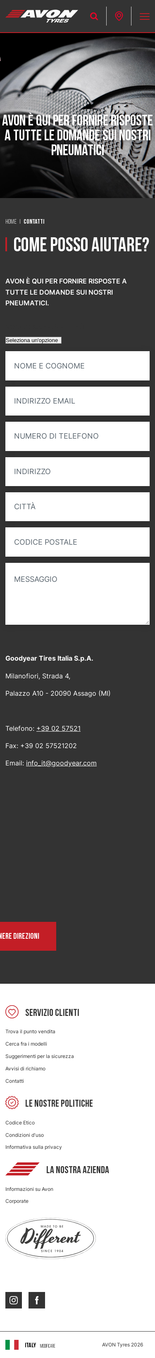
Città (25, 506)
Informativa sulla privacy (33, 1147)
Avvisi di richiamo (25, 1068)
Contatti (14, 1081)
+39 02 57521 (58, 728)
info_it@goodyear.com (61, 763)
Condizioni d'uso (24, 1135)
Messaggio (35, 579)
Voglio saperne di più (44, 327)
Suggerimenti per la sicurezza (39, 1056)
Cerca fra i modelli (26, 1044)
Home (11, 222)
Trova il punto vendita (30, 1031)
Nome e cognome (49, 366)
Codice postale (45, 542)
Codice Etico (20, 1122)
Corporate (17, 1201)
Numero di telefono (56, 436)
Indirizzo (32, 471)
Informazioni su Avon (29, 1189)
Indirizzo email (44, 401)
